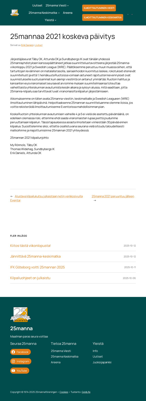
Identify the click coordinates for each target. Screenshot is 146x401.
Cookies (64, 392)
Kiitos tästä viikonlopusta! (30, 246)
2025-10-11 (130, 267)
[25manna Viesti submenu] (68, 5)
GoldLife (86, 392)
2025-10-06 (129, 278)
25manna (21, 328)
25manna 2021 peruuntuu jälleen (113, 196)
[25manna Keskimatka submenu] (59, 13)
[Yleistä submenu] (55, 20)
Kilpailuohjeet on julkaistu (30, 278)
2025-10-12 (130, 245)
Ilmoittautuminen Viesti (99, 8)
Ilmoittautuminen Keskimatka (102, 17)
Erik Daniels (27, 45)
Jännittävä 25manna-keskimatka (35, 256)
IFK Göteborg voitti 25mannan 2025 (37, 267)
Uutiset (38, 45)
